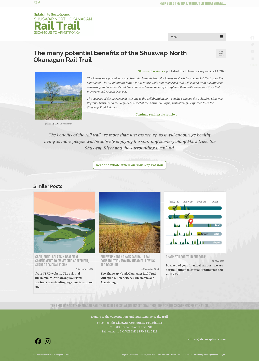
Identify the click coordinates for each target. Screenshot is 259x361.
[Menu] (197, 37)
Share (254, 64)
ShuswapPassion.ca (151, 71)
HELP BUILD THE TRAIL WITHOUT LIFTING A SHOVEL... (193, 3)
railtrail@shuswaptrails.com (206, 339)
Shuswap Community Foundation (139, 322)
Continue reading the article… (156, 114)
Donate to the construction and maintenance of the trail (129, 316)
